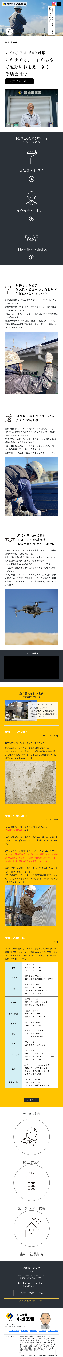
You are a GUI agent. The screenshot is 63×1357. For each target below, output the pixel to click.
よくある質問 (53, 1331)
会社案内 (42, 1331)
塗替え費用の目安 (31, 1100)
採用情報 (33, 1331)
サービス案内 (14, 1331)
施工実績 (24, 1331)
